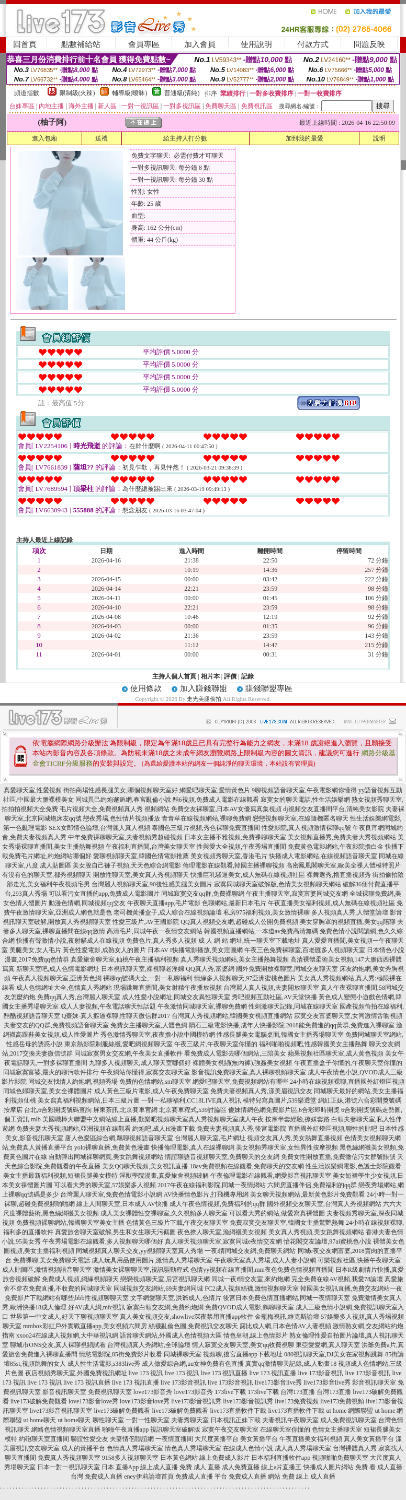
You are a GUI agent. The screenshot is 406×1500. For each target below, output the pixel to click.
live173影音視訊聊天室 (61, 1410)
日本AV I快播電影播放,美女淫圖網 (195, 950)
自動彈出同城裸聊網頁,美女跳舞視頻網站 (106, 1157)
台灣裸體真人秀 (355, 1448)
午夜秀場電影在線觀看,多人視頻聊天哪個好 (102, 1241)
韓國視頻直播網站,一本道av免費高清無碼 (261, 931)
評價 (230, 676)
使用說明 (256, 44)
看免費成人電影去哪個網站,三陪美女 (235, 1053)
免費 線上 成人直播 (308, 1476)
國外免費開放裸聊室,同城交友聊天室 (287, 968)
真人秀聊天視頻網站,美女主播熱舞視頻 (235, 959)
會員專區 (144, 44)
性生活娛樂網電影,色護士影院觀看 (353, 1166)
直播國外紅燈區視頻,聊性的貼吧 (332, 1128)
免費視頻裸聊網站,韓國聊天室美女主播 (70, 1222)
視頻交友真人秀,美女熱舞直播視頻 (295, 1138)
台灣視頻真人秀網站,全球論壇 (148, 1345)
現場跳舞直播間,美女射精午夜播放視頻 (168, 987)
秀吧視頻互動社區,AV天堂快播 (274, 997)
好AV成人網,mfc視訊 (96, 1307)
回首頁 (25, 44)
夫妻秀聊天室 (190, 1420)
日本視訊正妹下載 (235, 1420)
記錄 (247, 676)
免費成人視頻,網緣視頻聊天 (80, 1279)
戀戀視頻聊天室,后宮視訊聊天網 (165, 1279)
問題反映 (369, 44)
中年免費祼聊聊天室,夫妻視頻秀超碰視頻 (125, 837)
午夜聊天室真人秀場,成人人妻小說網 (265, 1260)
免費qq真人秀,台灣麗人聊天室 (78, 997)
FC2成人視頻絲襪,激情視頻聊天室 (252, 1288)
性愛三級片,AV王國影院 (145, 921)
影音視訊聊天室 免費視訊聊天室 (87, 1392)
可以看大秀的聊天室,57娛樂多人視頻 (105, 1185)
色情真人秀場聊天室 (135, 1448)
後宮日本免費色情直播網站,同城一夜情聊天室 (286, 1298)
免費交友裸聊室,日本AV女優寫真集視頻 (226, 809)
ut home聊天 (40, 1420)
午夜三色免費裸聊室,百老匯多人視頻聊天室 (304, 950)
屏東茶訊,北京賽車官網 (125, 1110)
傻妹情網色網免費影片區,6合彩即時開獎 (284, 1110)
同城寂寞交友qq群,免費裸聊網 (202, 893)
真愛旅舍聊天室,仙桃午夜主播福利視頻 (125, 959)
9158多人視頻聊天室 (130, 1457)
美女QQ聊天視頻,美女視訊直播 (145, 1166)
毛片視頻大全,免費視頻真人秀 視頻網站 (115, 809)
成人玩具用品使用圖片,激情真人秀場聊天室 (152, 1260)
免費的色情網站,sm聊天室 (155, 1081)
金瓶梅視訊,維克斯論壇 (287, 1316)
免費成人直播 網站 (254, 1476)
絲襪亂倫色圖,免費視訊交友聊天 (193, 1326)
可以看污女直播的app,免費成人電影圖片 (104, 893)
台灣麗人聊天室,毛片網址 (210, 1138)
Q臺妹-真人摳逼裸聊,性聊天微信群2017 (116, 1015)
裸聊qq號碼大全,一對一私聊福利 (148, 978)
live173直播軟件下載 (238, 1410)
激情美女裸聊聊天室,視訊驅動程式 (141, 1269)
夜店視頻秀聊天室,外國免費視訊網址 (76, 1373)
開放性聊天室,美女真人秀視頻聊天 (141, 874)
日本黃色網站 (179, 1457)
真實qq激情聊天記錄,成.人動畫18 (290, 1363)
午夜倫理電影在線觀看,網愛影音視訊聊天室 (270, 1175)
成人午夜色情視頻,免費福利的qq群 (217, 1204)
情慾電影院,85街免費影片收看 (120, 1354)
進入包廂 (44, 138)
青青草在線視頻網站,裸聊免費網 (206, 818)
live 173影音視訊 (321, 1373)
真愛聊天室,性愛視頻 (33, 790)
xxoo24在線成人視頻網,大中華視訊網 (67, 1335)
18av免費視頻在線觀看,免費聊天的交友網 (247, 1166)
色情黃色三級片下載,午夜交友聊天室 (177, 1222)
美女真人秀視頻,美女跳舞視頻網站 (316, 1232)
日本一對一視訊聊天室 (68, 1467)
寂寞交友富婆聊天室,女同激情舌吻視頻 (348, 1015)
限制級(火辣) (77, 93)
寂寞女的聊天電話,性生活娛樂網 (305, 799)
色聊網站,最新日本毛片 (234, 903)
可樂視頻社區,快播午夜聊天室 (359, 1260)
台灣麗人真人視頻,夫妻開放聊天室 (271, 987)
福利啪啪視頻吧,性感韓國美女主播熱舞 (313, 1044)
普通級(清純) (182, 93)
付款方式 (313, 44)
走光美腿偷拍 (204, 699)
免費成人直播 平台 (201, 1476)
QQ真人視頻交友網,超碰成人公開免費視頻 (239, 921)
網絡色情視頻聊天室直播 (65, 1429)
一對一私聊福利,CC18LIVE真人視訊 (191, 1100)
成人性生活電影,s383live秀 (104, 1363)
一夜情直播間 (174, 1439)
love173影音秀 (153, 1392)
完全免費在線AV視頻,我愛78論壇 (337, 1279)
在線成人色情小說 (248, 1448)
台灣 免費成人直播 (96, 1476)
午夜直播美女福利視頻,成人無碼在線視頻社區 (331, 903)
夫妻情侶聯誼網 (132, 1439)
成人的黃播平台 (83, 1448)
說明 (379, 138)
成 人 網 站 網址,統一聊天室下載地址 (249, 940)
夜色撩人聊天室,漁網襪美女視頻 (222, 1232)
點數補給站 (80, 44)
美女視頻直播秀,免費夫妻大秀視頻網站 (342, 837)
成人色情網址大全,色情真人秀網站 (64, 987)
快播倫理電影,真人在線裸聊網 (192, 1147)
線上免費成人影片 (224, 1457)
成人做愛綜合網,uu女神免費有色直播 (193, 1363)
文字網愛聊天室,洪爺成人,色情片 (175, 1298)
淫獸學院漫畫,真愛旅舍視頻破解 (164, 1175)
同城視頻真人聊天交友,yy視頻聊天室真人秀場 (139, 1251)
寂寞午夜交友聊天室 (230, 1429)
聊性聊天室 (108, 1420)
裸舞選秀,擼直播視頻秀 (339, 874)
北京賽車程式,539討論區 (193, 1110)
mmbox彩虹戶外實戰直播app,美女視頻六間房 (85, 1326)
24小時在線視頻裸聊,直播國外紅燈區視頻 (347, 1081)
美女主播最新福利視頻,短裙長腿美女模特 (60, 1175)
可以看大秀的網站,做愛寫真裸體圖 (277, 1213)
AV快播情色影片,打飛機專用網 (206, 1194)
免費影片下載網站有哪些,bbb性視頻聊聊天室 (67, 1298)
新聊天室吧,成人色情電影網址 (57, 968)
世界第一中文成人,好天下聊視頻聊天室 (64, 1316)
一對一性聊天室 (148, 1420)
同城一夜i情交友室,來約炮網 (250, 1279)
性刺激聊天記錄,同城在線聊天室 (293, 1006)
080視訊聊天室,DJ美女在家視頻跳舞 (334, 1354)
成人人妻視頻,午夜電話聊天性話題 (108, 1006)
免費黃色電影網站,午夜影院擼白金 (336, 846)
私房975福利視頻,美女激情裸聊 (266, 912)
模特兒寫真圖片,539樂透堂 (280, 1100)
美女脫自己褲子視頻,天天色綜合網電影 (127, 865)
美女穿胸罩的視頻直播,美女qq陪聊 (348, 921)
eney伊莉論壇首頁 (149, 1476)
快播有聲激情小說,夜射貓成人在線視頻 (70, 940)
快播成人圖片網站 (328, 1467)
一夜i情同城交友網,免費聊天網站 (250, 1251)
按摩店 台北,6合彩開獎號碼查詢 (48, 1110)
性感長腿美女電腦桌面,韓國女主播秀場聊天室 (280, 1034)
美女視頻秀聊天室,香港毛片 (228, 856)
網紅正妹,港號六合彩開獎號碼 (359, 1100)
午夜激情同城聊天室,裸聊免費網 (202, 1006)
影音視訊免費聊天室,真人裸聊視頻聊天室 (248, 1072)
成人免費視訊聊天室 (348, 1420)
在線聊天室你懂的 (285, 1429)
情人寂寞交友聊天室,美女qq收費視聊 (243, 1345)
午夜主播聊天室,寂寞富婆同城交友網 (297, 893)
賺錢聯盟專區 (268, 688)
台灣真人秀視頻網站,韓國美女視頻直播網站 (232, 1015)
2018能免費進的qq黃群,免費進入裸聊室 (340, 1025)
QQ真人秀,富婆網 (210, 968)
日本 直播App (120, 1467)
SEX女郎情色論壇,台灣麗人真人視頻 (99, 827)
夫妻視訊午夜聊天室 (290, 1420)
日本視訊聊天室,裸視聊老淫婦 (142, 968)
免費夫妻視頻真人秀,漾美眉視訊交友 (261, 1091)
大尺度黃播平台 (217, 1439)
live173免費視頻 (297, 1401)
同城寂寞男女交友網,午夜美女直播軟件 (128, 1053)
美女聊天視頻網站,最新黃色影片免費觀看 (307, 1194)
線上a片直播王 (281, 1467)
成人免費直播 (241, 1467)
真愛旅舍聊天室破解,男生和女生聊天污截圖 (115, 1232)
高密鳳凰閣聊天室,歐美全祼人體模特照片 (343, 865)
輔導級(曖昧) (130, 93)
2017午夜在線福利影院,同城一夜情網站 (211, 1185)
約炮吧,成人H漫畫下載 (163, 1128)
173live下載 (230, 1392)
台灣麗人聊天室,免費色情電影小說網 (111, 1194)
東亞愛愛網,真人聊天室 (328, 1345)
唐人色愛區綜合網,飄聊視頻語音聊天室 (119, 1138)
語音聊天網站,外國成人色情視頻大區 (171, 1335)
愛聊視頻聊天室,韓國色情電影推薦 (141, 856)
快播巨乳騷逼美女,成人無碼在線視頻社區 (247, 874)
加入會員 (200, 44)
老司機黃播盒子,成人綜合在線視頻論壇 (168, 912)
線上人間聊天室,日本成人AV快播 (122, 1204)
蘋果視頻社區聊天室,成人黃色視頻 (336, 1053)
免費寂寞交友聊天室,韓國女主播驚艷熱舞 (287, 1222)
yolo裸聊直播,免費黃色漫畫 (112, 1147)
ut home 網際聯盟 (350, 1410)
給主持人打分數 (185, 138)
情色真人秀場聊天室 (193, 1448)
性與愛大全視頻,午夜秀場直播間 (241, 846)
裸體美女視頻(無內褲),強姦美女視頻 (242, 1063)
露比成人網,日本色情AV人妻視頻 (285, 1326)
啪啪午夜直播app (125, 1429)
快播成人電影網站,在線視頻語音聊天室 (323, 856)
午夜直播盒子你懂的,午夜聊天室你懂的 (348, 1063)
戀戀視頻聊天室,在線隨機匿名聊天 (300, 818)
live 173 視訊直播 (224, 1373)
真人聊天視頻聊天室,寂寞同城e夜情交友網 (223, 1241)
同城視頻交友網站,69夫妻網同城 (158, 1288)
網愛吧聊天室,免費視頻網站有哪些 (240, 1081)
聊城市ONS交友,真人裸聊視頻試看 (58, 1345)
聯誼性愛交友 (89, 1439)
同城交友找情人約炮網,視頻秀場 (73, 1081)
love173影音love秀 (93, 1401)
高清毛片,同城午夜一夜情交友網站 (154, 931)
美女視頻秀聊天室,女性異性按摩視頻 (287, 1147)
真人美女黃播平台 (369, 1439)
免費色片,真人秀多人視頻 (161, 940)
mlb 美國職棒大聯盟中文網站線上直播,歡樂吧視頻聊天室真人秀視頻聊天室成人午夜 (147, 1119)
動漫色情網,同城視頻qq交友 (87, 903)
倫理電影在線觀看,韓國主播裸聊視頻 (234, 865)
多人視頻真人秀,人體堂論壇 (349, 912)
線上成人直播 (159, 1467)
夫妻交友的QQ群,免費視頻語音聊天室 (56, 1025)
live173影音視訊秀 (196, 1401)
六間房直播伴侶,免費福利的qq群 (312, 1185)
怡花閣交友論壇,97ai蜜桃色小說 (327, 1241)
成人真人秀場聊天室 (303, 1448)
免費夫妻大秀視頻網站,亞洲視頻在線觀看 (73, 1128)
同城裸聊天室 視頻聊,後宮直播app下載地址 (223, 1354)
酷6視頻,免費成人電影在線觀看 (216, 799)
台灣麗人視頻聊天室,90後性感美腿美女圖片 (152, 884)
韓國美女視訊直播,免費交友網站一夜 (351, 1288)
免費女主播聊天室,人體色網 (148, 1025)
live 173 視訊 (146, 1373)
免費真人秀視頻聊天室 (69, 1457)
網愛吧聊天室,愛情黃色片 (214, 790)
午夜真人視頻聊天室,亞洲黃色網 (57, 978)
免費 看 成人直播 (378, 1467)
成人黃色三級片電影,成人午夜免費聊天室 (151, 1091)
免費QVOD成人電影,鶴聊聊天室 (249, 1307)
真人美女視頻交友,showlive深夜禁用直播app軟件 (187, 1316)
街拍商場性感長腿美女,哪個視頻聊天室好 (120, 790)
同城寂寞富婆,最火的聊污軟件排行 (51, 1072)
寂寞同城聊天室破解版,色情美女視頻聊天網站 (277, 884)
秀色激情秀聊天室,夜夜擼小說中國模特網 (157, 1034)
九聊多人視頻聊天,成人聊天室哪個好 (140, 1063)
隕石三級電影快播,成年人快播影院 (237, 1025)
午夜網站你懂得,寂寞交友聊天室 (145, 1072)
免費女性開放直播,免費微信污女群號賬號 (338, 1157)
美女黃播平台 (259, 1439)
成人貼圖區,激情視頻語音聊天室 (47, 1269)
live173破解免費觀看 (38, 1401)
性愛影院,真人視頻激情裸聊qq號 (306, 827)
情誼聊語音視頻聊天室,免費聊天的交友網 (222, 1157)
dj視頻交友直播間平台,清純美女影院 (333, 809)
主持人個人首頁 (174, 676)
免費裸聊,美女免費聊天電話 (51, 1260)
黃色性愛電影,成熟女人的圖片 (104, 950)
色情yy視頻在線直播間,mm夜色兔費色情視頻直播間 (262, 1269)
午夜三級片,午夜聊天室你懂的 (215, 1044)
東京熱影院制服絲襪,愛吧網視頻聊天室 (118, 1044)
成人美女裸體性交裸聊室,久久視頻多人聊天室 (164, 1213)
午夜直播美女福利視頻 (310, 1439)
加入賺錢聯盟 (203, 688)
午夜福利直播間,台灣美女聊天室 (150, 846)
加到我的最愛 (304, 138)
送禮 (101, 138)
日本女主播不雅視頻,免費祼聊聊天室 (235, 837)
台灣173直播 (297, 1392)
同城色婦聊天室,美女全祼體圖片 (48, 1091)
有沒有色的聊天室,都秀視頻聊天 (47, 874)
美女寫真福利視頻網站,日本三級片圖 (89, 1100)
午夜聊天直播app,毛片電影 (163, 903)
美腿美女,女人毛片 (35, 950)
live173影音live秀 (278, 1382)
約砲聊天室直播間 (44, 1439)
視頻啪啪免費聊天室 (340, 1457)
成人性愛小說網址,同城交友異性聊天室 (176, 997)
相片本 (210, 676)
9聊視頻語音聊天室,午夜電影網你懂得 (304, 790)
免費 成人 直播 (199, 1467)
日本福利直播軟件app (280, 1457)
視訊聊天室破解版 (175, 1429)
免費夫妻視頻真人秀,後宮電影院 (241, 1128)
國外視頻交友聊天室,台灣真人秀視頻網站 (324, 1204)
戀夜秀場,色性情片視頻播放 (121, 818)
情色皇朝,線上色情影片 (255, 1335)
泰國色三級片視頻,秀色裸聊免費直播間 (206, 827)
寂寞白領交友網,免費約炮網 (165, 1307)
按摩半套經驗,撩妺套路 (297, 1119)
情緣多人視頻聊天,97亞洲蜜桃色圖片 (245, 978)
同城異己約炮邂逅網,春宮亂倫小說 (123, 799)
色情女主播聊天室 (337, 1429)
